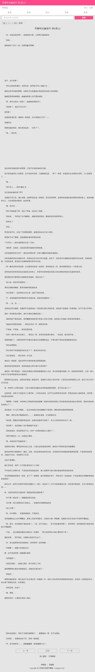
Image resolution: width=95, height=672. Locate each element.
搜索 (84, 18)
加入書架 (43, 656)
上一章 (25, 651)
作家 (66, 12)
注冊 (91, 8)
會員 (85, 12)
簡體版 (5, 8)
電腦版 (51, 665)
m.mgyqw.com (59, 668)
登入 (86, 8)
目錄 (47, 651)
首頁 (9, 12)
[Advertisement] (47, 63)
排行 (47, 12)
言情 (28, 12)
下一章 (70, 651)
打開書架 (52, 656)
